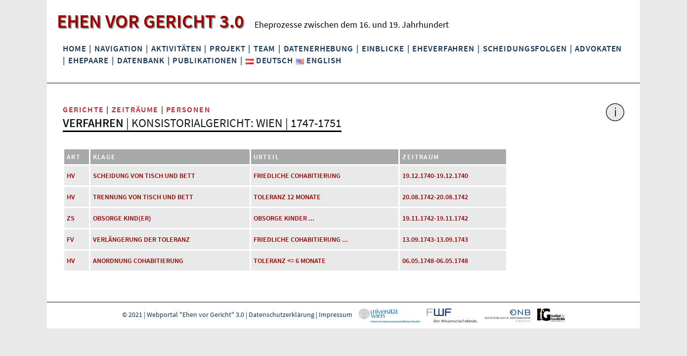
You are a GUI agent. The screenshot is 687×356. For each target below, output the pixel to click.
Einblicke (383, 48)
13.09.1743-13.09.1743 (435, 239)
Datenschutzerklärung (281, 314)
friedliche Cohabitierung (297, 175)
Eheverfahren (443, 48)
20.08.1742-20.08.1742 (435, 196)
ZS (71, 218)
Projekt (227, 48)
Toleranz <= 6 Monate (290, 260)
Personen (188, 109)
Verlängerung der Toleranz (141, 239)
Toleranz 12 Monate (287, 196)
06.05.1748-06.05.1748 (435, 260)
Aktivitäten (176, 48)
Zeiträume (135, 109)
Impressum (335, 314)
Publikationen (204, 60)
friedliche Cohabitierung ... (301, 239)
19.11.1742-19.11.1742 (435, 218)
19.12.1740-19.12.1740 (435, 175)
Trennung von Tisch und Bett (143, 196)
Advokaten (598, 48)
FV (70, 239)
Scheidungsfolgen (525, 48)
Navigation (118, 48)
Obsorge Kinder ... (284, 218)
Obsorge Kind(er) (122, 218)
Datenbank (141, 60)
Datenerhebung (318, 48)
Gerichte (83, 109)
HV (71, 175)
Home (74, 48)
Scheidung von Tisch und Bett (144, 175)
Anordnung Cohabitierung (138, 260)
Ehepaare (88, 60)
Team (264, 48)
